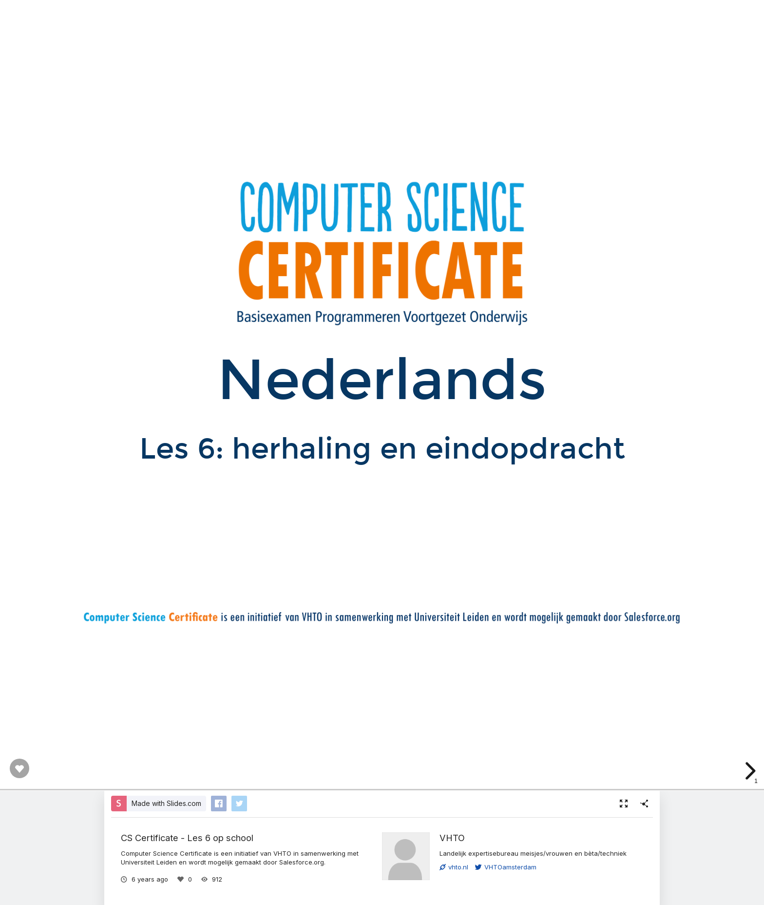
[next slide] (749, 771)
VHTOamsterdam (505, 867)
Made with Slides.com (166, 803)
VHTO (452, 837)
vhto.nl (453, 867)
